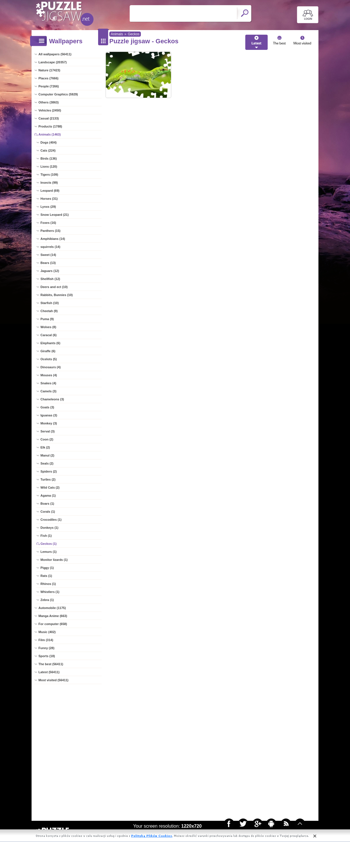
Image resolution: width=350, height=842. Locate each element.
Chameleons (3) (52, 399)
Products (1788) (50, 126)
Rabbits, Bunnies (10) (56, 295)
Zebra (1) (47, 600)
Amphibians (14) (52, 238)
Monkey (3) (48, 423)
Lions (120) (48, 166)
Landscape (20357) (52, 62)
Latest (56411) (48, 672)
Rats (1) (46, 575)
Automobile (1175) (52, 608)
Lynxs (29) (48, 206)
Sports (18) (46, 656)
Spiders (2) (48, 471)
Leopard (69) (49, 190)
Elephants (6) (50, 343)
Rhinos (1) (48, 584)
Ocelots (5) (48, 359)
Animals (117, 34)
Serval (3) (47, 431)
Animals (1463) (49, 134)
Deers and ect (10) (54, 287)
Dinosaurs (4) (50, 367)
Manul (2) (47, 455)
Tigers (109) (49, 174)
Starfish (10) (49, 303)
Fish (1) (46, 535)
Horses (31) (49, 198)
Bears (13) (48, 263)
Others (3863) (48, 102)
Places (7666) (48, 78)
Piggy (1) (47, 567)
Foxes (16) (48, 222)
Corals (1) (47, 511)
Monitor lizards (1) (54, 559)
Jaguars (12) (49, 271)
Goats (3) (47, 407)
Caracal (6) (48, 335)
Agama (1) (48, 495)
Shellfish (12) (50, 279)
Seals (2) (46, 463)
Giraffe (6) (47, 351)
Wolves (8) (48, 327)
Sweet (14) (48, 254)
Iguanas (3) (48, 415)
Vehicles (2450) (49, 110)
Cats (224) (48, 150)
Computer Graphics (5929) (58, 94)
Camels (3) (48, 391)
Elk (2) (45, 447)
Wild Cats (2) (50, 487)
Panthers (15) (50, 230)
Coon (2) (46, 439)
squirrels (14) (50, 246)
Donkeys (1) (49, 527)
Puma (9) (47, 319)
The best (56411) (50, 664)
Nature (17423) (49, 70)
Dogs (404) (48, 142)
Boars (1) (47, 503)
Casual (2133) (48, 118)
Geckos (133, 34)
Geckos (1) (48, 543)
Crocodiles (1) (50, 519)
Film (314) (45, 640)
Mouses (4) (48, 375)
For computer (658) (52, 624)
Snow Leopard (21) (54, 214)
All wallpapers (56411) (54, 54)
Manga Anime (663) (52, 616)
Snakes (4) (48, 383)
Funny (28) (46, 648)
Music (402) (47, 632)
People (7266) (48, 86)
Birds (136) (48, 158)
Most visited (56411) (53, 680)
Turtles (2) (47, 479)
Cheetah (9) (49, 311)
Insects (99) (49, 182)
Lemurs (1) (48, 551)
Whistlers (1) (49, 592)
